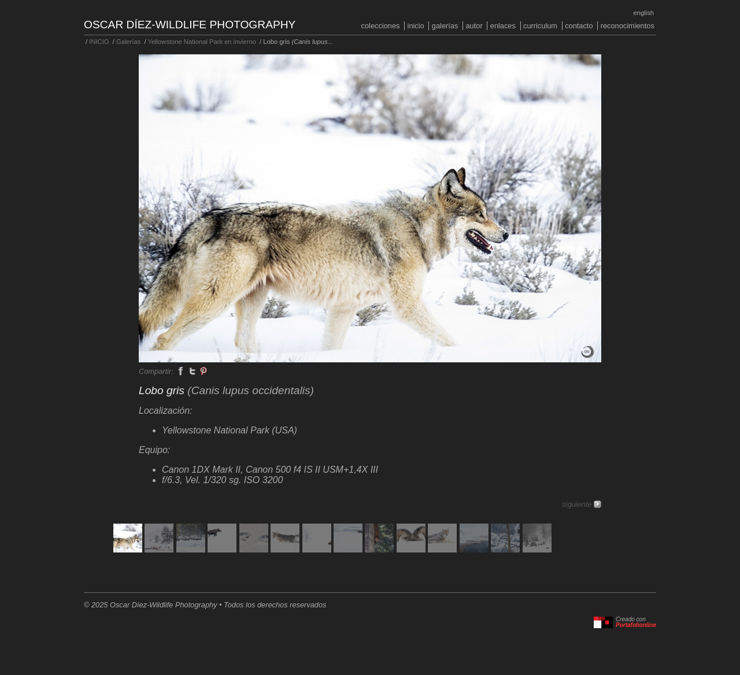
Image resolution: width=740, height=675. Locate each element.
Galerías (445, 25)
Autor (473, 25)
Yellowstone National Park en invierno (201, 41)
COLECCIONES (380, 25)
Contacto (579, 25)
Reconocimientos (627, 25)
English (644, 12)
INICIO (416, 25)
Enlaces (503, 25)
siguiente (576, 504)
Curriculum (540, 25)
